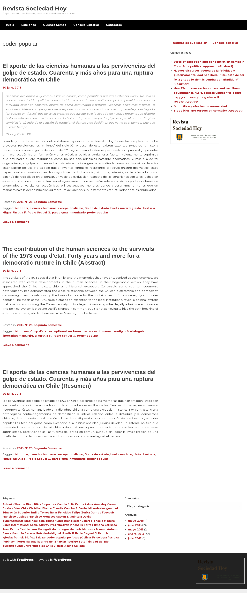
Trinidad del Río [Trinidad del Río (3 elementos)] (97, 541)
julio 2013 (135, 525)
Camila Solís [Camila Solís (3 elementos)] (65, 504)
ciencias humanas (43, 208)
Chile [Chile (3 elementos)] (24, 508)
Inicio (10, 24)
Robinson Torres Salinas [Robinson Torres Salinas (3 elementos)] (19, 541)
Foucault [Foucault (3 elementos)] (108, 512)
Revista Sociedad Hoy (34, 8)
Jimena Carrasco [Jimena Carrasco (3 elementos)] (105, 525)
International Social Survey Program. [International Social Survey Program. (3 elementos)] (37, 525)
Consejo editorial (225, 42)
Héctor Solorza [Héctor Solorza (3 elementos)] (81, 520)
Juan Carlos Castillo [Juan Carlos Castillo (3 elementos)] (16, 529)
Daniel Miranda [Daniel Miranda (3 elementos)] (89, 508)
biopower (22, 331)
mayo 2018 (136, 520)
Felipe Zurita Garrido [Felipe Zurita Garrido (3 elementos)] (86, 512)
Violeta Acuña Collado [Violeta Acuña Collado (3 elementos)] (69, 545)
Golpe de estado (96, 208)
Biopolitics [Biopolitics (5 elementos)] (33, 504)
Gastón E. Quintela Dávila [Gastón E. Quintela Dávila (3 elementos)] (73, 516)
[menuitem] (10, 25)
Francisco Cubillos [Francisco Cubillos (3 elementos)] (15, 516)
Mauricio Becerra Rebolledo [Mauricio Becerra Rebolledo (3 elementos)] (31, 533)
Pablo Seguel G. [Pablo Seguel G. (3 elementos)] (86, 533)
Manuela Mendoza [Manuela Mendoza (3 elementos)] (82, 529)
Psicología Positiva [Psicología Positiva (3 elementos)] (105, 537)
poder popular (97, 212)
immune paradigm (112, 331)
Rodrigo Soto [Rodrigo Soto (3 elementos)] (76, 541)
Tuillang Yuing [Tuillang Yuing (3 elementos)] (12, 545)
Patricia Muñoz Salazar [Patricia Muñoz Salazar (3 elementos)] (30, 537)
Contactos (114, 24)
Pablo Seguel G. (39, 212)
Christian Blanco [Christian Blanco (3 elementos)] (40, 508)
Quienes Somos (54, 24)
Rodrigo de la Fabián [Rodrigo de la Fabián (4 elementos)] (51, 541)
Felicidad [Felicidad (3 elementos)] (64, 512)
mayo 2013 (135, 529)
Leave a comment (15, 221)
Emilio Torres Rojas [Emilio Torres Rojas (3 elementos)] (44, 512)
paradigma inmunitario (69, 212)
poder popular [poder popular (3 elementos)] (56, 537)
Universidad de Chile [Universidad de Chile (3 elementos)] (38, 545)
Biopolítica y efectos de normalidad (200, 106)
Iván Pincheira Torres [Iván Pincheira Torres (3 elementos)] (78, 525)
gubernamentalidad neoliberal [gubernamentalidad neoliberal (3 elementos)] (23, 520)
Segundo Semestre (48, 201)
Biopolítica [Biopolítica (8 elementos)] (49, 504)
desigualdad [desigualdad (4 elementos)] (109, 508)
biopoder (21, 208)
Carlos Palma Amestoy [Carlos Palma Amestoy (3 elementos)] (91, 504)
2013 (20, 201)
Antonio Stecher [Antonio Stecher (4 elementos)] (13, 504)
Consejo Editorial (86, 24)
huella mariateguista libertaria (132, 208)
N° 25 (28, 201)
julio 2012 (135, 538)
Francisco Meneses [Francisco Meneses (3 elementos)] (42, 516)
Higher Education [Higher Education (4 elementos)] (58, 520)
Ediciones (28, 24)
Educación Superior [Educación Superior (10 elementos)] (16, 512)
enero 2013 (136, 534)
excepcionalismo (70, 208)
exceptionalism (60, 331)
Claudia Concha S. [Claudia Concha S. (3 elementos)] (65, 508)
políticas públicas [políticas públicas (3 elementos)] (79, 537)
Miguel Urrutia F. (14, 212)
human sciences (85, 331)
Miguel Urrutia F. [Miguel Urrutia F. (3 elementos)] (63, 533)
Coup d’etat (39, 331)
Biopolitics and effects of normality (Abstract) (208, 110)
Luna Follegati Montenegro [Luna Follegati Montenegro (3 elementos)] (50, 529)
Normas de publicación (190, 42)
